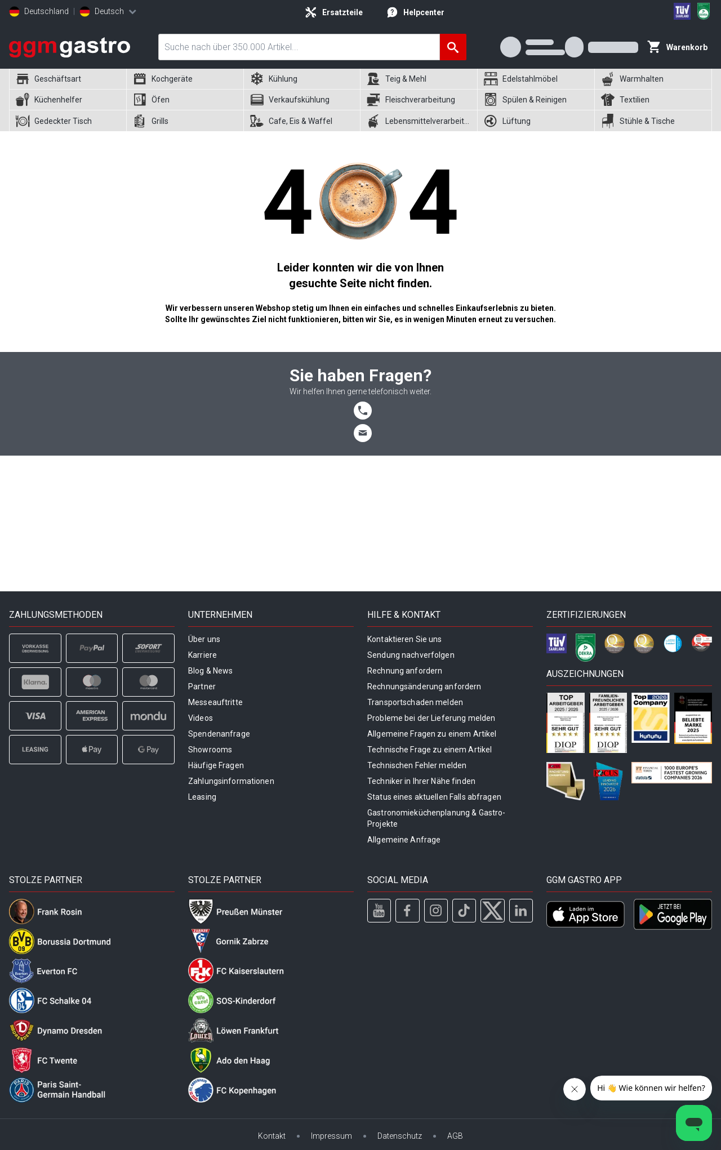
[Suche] (453, 47)
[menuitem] (67, 79)
